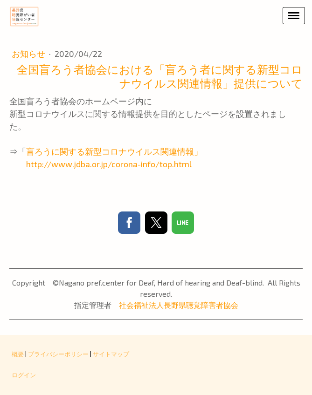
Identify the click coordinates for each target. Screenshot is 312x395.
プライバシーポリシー (58, 354)
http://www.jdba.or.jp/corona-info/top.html (100, 164)
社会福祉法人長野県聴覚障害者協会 (178, 304)
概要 (18, 354)
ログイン (24, 375)
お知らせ (29, 53)
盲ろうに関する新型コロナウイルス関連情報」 (114, 151)
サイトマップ (111, 354)
